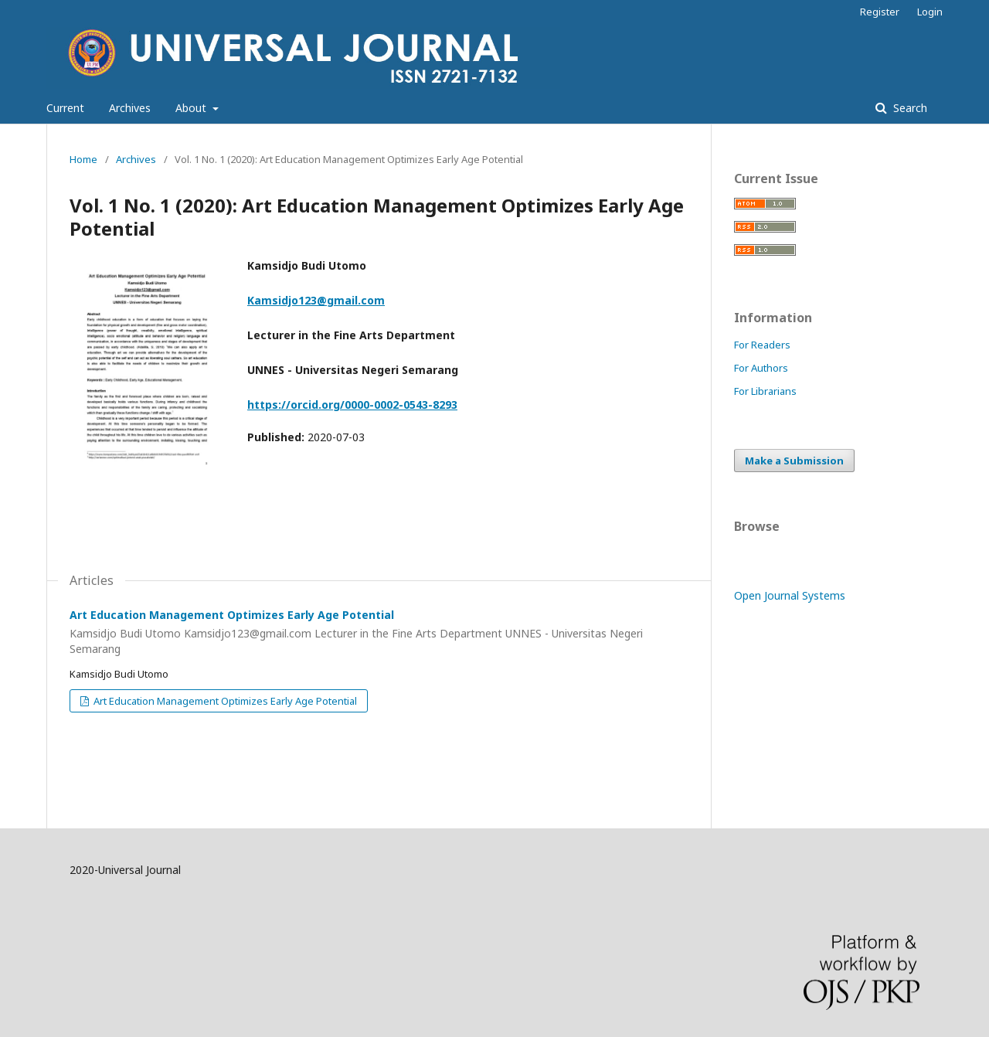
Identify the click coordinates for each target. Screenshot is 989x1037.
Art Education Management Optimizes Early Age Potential (379, 632)
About (192, 107)
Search (908, 107)
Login (930, 12)
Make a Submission (794, 461)
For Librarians (765, 391)
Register (879, 12)
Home (83, 159)
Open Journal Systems (789, 595)
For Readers (762, 345)
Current (65, 107)
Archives (130, 107)
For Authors (761, 368)
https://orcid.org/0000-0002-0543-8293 (352, 404)
